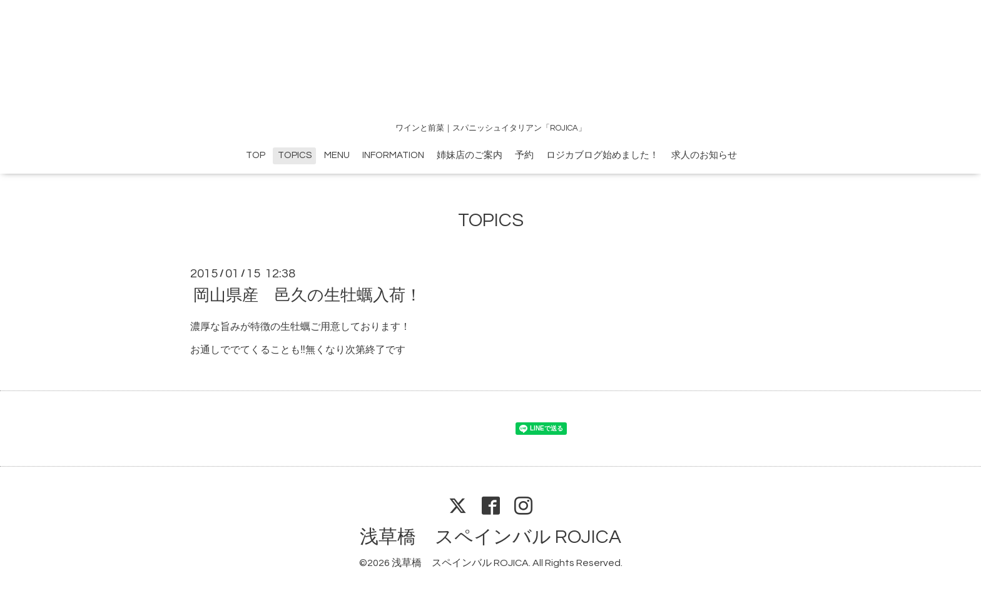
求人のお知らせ (704, 155)
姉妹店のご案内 (469, 155)
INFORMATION (393, 155)
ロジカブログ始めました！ (602, 155)
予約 (524, 155)
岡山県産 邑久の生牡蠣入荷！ (307, 295)
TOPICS (295, 155)
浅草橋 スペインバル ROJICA (490, 537)
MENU (337, 155)
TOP (255, 155)
